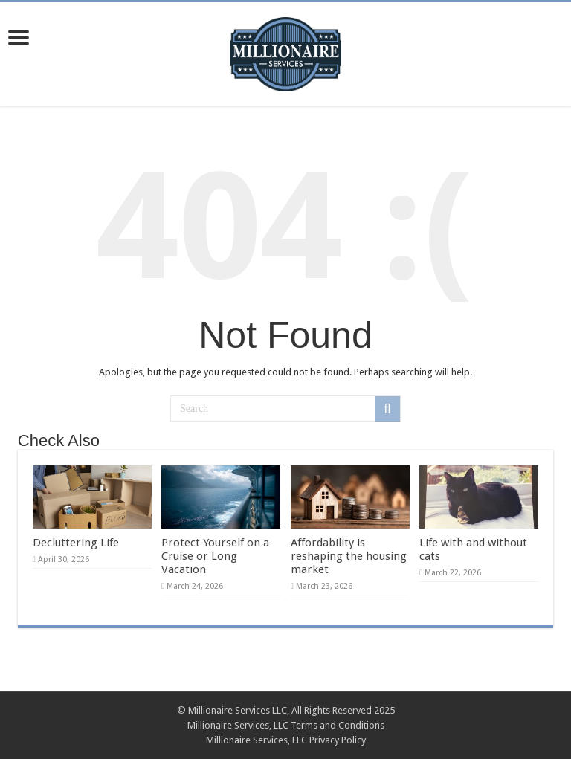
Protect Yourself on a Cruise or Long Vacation (215, 556)
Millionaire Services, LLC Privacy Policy (286, 740)
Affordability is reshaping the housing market (349, 556)
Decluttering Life (76, 542)
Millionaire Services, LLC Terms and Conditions (285, 725)
